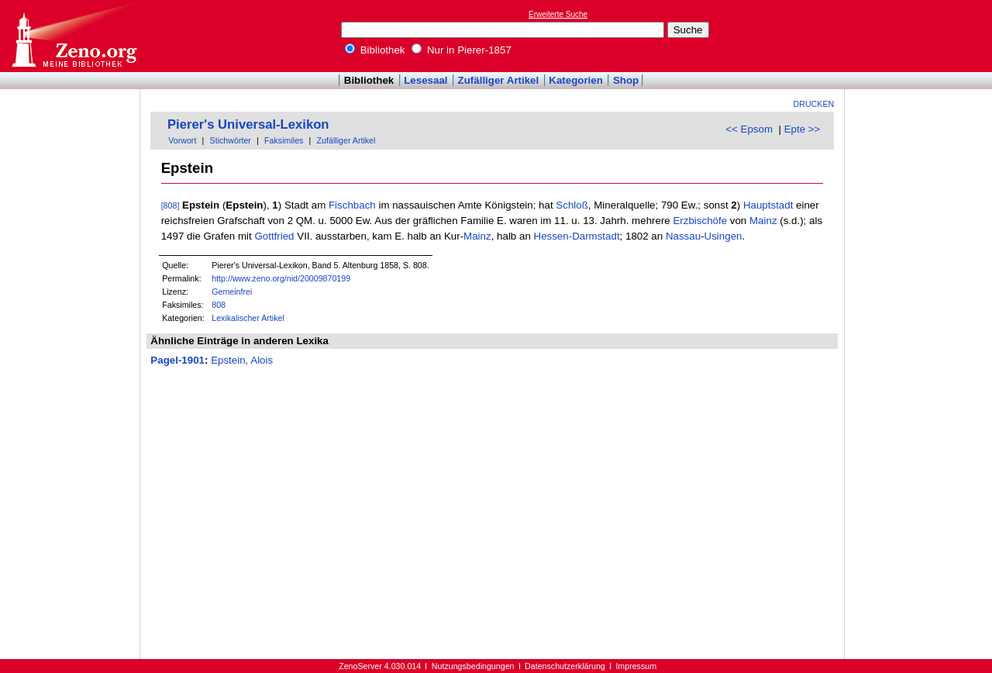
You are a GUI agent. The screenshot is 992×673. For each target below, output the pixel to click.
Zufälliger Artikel (498, 80)
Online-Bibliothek (73, 36)
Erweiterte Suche (558, 14)
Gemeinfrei (232, 291)
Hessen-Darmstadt (577, 236)
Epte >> (802, 129)
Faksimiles (283, 140)
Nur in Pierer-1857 (462, 50)
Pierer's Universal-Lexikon (248, 124)
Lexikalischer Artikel (248, 318)
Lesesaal (425, 80)
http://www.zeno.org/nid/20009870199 (281, 278)
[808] (170, 205)
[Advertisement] (920, 36)
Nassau (683, 236)
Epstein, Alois (242, 360)
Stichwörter (230, 140)
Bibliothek (375, 50)
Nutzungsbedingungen (473, 666)
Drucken (814, 104)
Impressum (635, 666)
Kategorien (576, 80)
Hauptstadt (768, 205)
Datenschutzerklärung (565, 666)
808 (219, 304)
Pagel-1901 (177, 360)
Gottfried (274, 236)
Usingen (723, 236)
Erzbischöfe (700, 220)
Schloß (571, 205)
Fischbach (352, 205)
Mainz (763, 220)
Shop (626, 80)
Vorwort (182, 140)
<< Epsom (749, 129)
